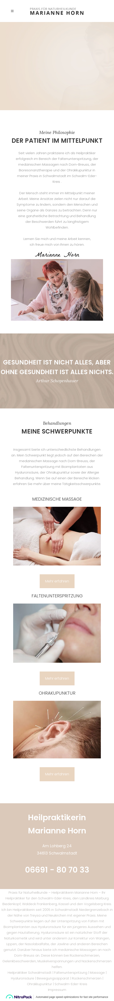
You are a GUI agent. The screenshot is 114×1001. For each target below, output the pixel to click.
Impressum (57, 989)
